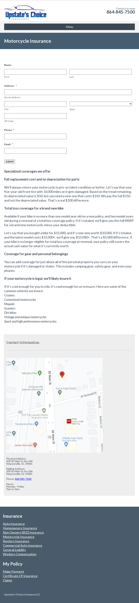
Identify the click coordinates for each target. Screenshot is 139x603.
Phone (9, 129)
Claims (7, 580)
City (6, 109)
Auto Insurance (14, 524)
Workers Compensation (19, 554)
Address (10, 85)
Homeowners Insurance (20, 528)
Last (72, 77)
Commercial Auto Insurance (22, 545)
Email (8, 144)
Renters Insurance (16, 541)
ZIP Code (9, 121)
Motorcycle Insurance (18, 537)
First (6, 77)
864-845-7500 (121, 11)
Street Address (12, 97)
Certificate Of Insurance (20, 576)
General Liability (14, 550)
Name (7, 64)
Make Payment (13, 571)
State (72, 109)
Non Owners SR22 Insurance (23, 532)
